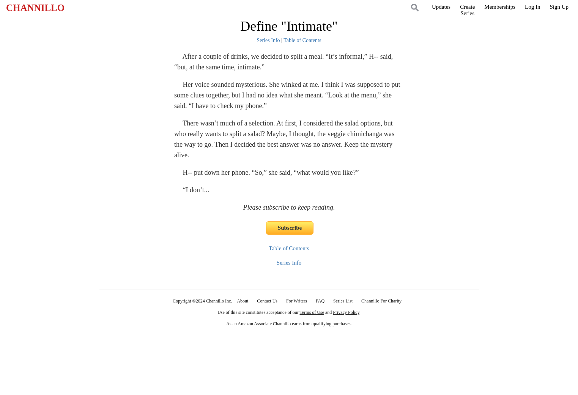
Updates (441, 7)
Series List (343, 301)
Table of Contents (302, 40)
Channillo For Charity (381, 301)
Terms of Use (312, 312)
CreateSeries (467, 10)
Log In (532, 7)
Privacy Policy (346, 312)
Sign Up (559, 7)
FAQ (320, 301)
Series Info (268, 40)
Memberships (499, 7)
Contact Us (267, 301)
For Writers (296, 301)
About (242, 301)
